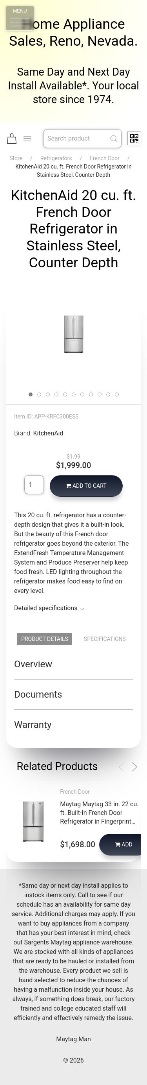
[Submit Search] (114, 138)
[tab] (31, 394)
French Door (105, 158)
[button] (20, 18)
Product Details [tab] (44, 639)
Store (15, 158)
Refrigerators (56, 158)
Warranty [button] (32, 724)
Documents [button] (38, 694)
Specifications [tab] (105, 639)
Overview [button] (33, 664)
